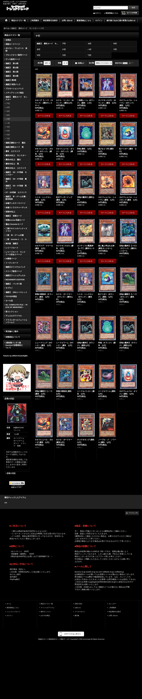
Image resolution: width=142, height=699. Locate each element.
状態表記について (13, 337)
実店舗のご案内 (12, 331)
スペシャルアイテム (47, 607)
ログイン (98, 13)
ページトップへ (133, 513)
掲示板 (77, 615)
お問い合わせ (113, 615)
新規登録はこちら (112, 13)
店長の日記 (11, 473)
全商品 (8, 40)
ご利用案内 (112, 607)
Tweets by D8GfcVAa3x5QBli (15, 356)
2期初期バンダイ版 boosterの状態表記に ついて (17, 345)
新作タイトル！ (46, 611)
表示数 (40, 63)
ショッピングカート (13, 611)
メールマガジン (80, 611)
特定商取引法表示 (115, 611)
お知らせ (78, 607)
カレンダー (112, 604)
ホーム (9, 604)
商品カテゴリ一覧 (47, 604)
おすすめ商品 (45, 615)
